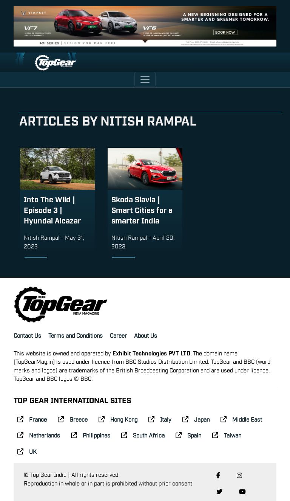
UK (27, 451)
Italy (159, 419)
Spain (188, 434)
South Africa (143, 434)
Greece (73, 419)
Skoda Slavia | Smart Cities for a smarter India (142, 209)
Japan (196, 419)
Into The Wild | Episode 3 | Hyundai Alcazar (52, 209)
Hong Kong (118, 419)
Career (118, 335)
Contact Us (27, 335)
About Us (145, 335)
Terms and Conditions (75, 335)
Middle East (241, 419)
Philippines (90, 434)
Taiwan (226, 434)
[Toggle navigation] (145, 79)
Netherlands (38, 434)
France (32, 419)
